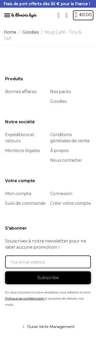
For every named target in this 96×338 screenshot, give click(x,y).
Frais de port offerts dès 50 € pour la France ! (47, 4)
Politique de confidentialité (24, 298)
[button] (59, 15)
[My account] (66, 15)
